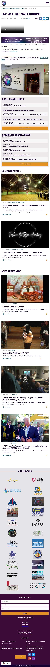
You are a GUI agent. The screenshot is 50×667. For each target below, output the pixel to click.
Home (2, 8)
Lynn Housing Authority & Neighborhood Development (11, 649)
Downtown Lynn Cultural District (34, 646)
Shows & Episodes (15, 8)
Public (10, 8)
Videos (6, 8)
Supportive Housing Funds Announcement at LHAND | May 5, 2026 (25, 206)
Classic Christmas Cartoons (13, 307)
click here (30, 633)
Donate (20, 656)
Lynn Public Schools (6, 643)
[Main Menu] (47, 3)
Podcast (15, 249)
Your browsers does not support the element (12, 27)
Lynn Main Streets (30, 650)
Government (12, 202)
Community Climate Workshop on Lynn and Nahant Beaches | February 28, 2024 (22, 399)
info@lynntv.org (25, 626)
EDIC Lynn (28, 643)
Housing (18, 202)
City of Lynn (4, 646)
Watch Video (8, 214)
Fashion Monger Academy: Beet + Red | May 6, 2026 (22, 253)
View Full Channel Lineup (25, 128)
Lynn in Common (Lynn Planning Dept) (35, 648)
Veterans (23, 202)
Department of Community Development (36, 641)
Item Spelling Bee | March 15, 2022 (16, 353)
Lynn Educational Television (8, 641)
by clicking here (13, 51)
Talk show (20, 249)
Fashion (11, 249)
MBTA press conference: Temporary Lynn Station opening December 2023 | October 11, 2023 (25, 447)
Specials (22, 8)
